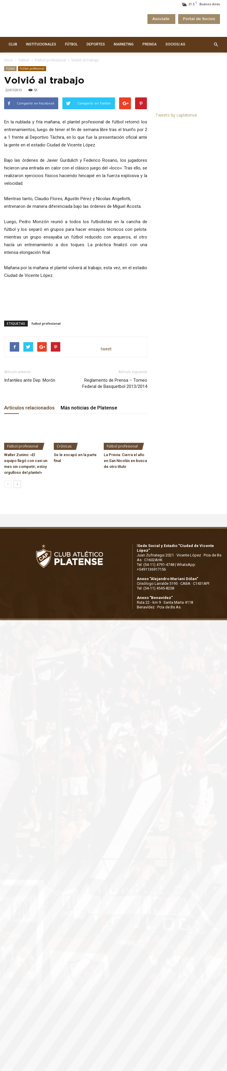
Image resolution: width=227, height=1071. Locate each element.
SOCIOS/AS (175, 44)
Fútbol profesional (50, 60)
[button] (216, 44)
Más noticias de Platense (89, 408)
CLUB (13, 44)
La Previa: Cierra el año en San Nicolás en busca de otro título (125, 461)
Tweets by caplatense (176, 115)
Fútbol (24, 60)
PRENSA (149, 44)
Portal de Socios (199, 19)
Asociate (161, 19)
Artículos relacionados (29, 408)
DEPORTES (96, 44)
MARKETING (124, 44)
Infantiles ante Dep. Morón (29, 380)
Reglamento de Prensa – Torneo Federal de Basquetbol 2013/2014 (114, 383)
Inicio (8, 60)
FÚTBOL (71, 44)
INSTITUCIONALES (41, 44)
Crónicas (64, 446)
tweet (106, 349)
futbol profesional (46, 323)
